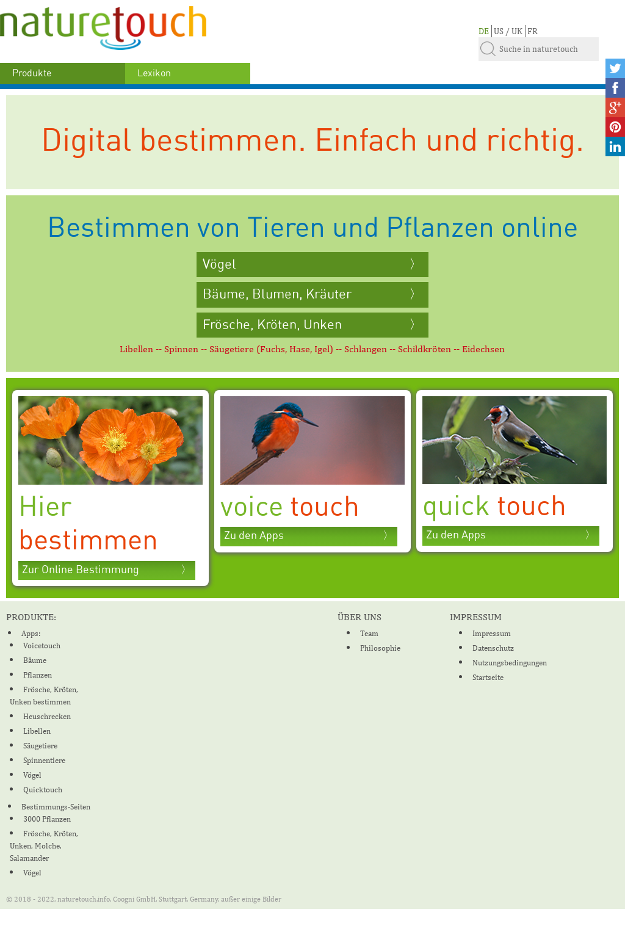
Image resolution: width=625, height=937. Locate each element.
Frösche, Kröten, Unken (272, 324)
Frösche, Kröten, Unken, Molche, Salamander (44, 846)
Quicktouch (42, 789)
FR (532, 31)
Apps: (30, 633)
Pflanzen (37, 674)
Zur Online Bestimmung (80, 570)
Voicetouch (41, 645)
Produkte (31, 73)
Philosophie (380, 648)
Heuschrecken (47, 716)
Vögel (219, 264)
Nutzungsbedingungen (509, 662)
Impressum (491, 633)
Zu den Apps (254, 535)
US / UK (508, 31)
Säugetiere (40, 745)
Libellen (37, 731)
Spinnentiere (44, 760)
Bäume (34, 660)
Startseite (488, 677)
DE (484, 31)
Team (369, 633)
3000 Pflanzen (47, 818)
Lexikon (154, 73)
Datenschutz (493, 648)
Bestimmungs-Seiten (55, 806)
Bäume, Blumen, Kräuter (279, 294)
